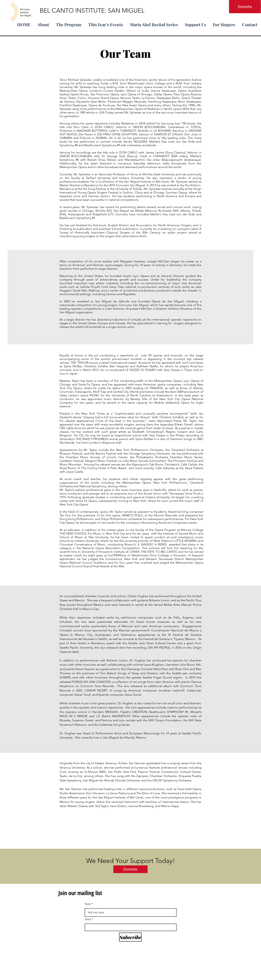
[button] (68, 22)
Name (88, 904)
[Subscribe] (130, 937)
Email (88, 919)
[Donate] (245, 6)
